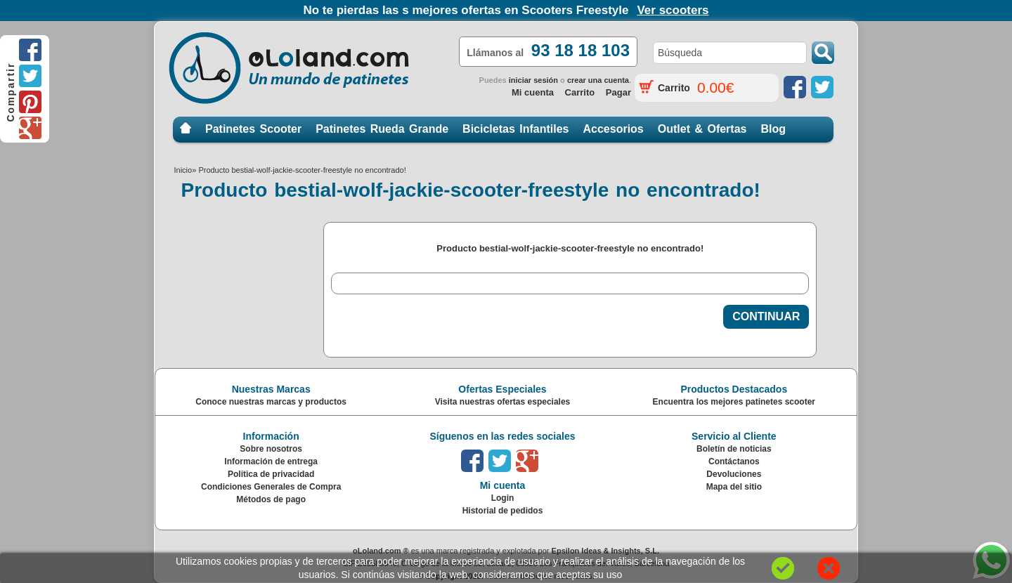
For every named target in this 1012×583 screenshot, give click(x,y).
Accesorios (613, 129)
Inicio (185, 128)
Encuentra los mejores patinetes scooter (734, 402)
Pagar (618, 92)
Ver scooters (672, 10)
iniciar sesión (533, 80)
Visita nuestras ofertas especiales (503, 402)
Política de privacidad (271, 474)
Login (502, 498)
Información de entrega (271, 461)
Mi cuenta (533, 92)
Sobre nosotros (271, 449)
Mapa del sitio (734, 487)
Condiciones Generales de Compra (271, 487)
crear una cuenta (598, 80)
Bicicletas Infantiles (515, 129)
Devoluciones (733, 474)
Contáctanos (734, 461)
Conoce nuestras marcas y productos (270, 402)
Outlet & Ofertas (702, 129)
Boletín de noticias (734, 449)
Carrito (580, 92)
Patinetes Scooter (253, 129)
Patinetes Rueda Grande (382, 129)
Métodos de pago (271, 499)
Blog (773, 129)
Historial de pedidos (502, 511)
